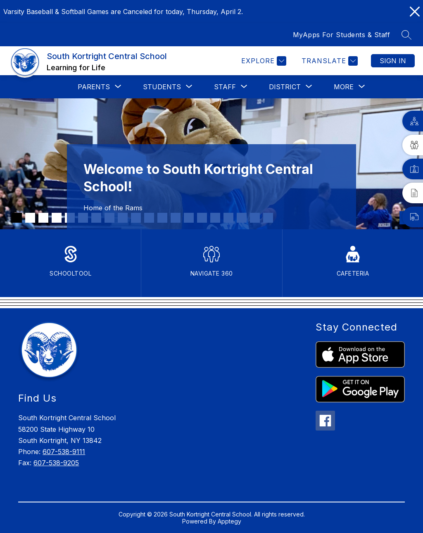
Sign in (393, 61)
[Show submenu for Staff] (225, 87)
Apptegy (229, 521)
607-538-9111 (64, 451)
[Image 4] (57, 218)
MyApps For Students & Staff (341, 35)
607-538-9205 (56, 463)
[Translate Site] (328, 61)
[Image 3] (43, 218)
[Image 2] (30, 218)
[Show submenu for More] (344, 87)
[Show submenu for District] (285, 87)
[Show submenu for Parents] (94, 87)
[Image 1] (17, 218)
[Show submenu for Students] (162, 87)
